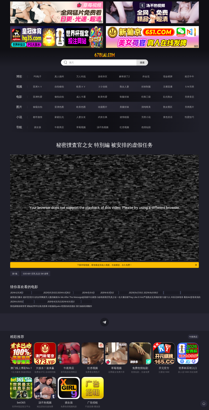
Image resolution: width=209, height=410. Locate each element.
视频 (19, 86)
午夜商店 (59, 127)
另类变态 (189, 96)
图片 (19, 107)
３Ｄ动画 (102, 86)
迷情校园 (124, 117)
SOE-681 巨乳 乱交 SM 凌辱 (35, 273)
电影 (19, 97)
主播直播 (167, 86)
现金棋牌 (167, 76)
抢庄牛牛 (189, 76)
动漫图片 (102, 106)
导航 (19, 127)
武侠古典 (102, 117)
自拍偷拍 (59, 86)
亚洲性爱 (37, 96)
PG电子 (37, 76)
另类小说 (146, 117)
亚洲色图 (59, 106)
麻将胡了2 (124, 76)
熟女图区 (167, 106)
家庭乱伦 (59, 117)
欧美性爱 (102, 96)
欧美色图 (81, 106)
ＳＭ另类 (189, 86)
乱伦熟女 (167, 96)
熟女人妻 (124, 86)
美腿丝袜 (124, 106)
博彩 (19, 76)
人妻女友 (81, 117)
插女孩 (37, 127)
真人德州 (59, 76)
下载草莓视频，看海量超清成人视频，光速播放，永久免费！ (137, 265)
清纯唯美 (146, 106)
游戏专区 (102, 76)
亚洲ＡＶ (37, 86)
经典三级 (146, 96)
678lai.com (104, 55)
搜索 (142, 62)
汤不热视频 (102, 127)
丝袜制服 (146, 86)
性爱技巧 (189, 117)
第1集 (14, 273)
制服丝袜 (124, 96)
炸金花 (146, 76)
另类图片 (189, 106)
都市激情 (37, 117)
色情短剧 (146, 127)
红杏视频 (124, 127)
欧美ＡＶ (81, 86)
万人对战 (81, 76)
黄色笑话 (167, 117)
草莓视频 (81, 127)
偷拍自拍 (59, 96)
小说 (19, 117)
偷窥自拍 (37, 106)
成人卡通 (81, 96)
